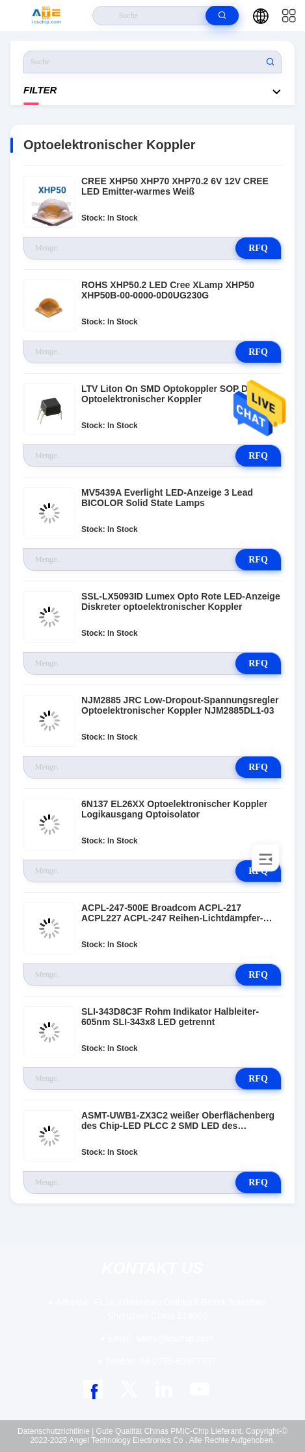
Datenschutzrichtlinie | (56, 1431)
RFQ (258, 248)
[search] (222, 15)
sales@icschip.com (161, 1338)
